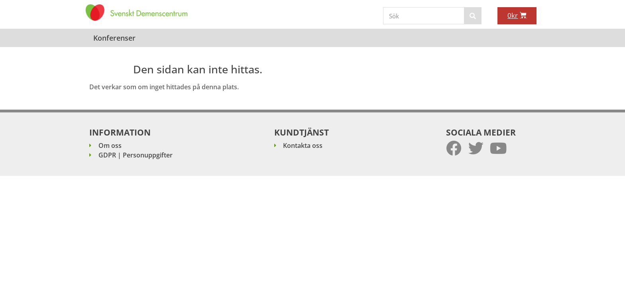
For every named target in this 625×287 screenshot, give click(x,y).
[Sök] (472, 16)
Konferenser (114, 38)
